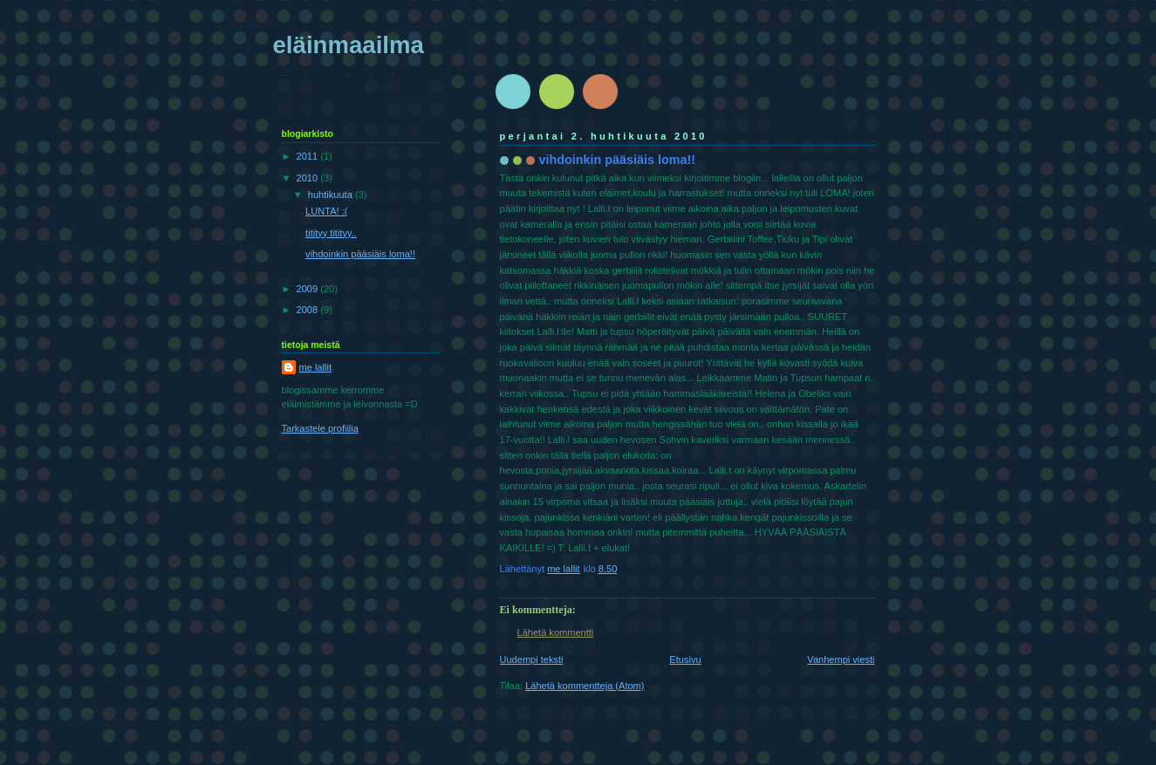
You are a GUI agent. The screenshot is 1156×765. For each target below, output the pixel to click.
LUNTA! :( (326, 211)
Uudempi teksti (532, 659)
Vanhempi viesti (840, 659)
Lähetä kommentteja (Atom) (584, 685)
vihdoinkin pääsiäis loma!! (360, 254)
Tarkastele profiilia (320, 428)
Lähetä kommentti (555, 632)
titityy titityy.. (331, 233)
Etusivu (685, 659)
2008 (309, 309)
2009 (309, 288)
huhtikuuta (331, 194)
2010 (309, 178)
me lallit (315, 367)
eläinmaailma (348, 44)
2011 (309, 156)
